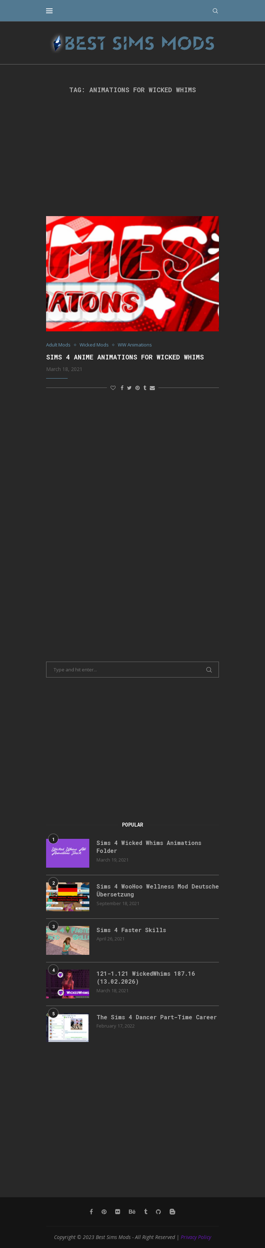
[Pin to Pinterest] (137, 387)
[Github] (158, 1211)
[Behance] (132, 1211)
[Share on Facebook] (122, 387)
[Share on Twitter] (129, 387)
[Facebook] (91, 1211)
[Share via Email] (152, 387)
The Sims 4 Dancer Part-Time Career (156, 1017)
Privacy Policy (196, 1237)
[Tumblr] (145, 1211)
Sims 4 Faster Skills (131, 930)
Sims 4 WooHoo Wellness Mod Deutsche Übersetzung (157, 890)
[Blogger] (172, 1211)
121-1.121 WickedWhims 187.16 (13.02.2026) (145, 977)
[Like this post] (113, 387)
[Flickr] (117, 1211)
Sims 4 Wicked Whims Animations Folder (148, 846)
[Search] (215, 10)
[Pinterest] (104, 1211)
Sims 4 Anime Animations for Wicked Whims (125, 357)
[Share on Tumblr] (144, 387)
